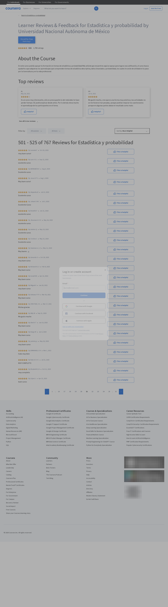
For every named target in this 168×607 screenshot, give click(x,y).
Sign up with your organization (73, 326)
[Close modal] (105, 270)
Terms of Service (74, 336)
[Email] (84, 288)
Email (65, 283)
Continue (84, 295)
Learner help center (84, 330)
